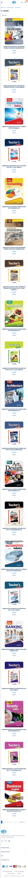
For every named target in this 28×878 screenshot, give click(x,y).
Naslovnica (3, 7)
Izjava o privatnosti (11, 873)
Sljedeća (23, 822)
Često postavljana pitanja (7, 871)
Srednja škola (18, 7)
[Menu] (1, 2)
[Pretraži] (22, 2)
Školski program (10, 7)
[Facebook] (2, 840)
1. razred (14, 50)
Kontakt (19, 873)
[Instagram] (5, 840)
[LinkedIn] (9, 840)
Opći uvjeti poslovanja (19, 871)
